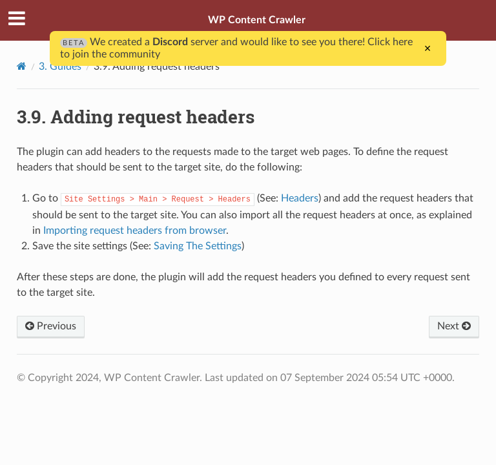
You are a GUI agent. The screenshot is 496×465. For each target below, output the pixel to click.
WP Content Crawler (256, 20)
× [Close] (427, 48)
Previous (50, 326)
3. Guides (60, 66)
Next (454, 326)
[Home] (21, 66)
